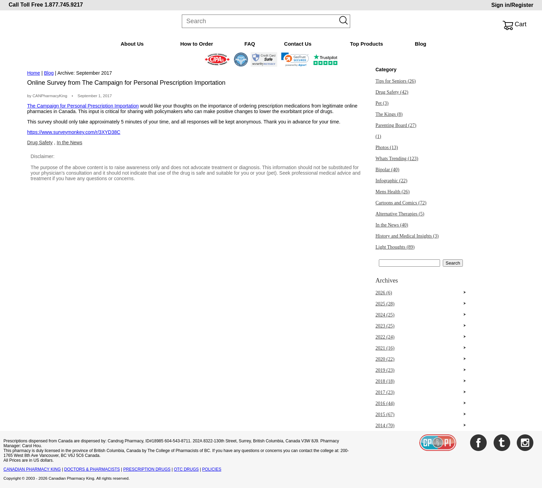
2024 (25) (384, 314)
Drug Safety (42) (391, 92)
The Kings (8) (389, 114)
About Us (132, 44)
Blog (420, 44)
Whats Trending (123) (396, 158)
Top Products (366, 44)
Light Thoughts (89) (394, 247)
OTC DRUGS (186, 469)
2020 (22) (384, 359)
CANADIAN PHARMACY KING (32, 469)
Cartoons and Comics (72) (400, 202)
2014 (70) (384, 425)
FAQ (249, 44)
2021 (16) (384, 348)
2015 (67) (384, 414)
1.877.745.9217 (64, 5)
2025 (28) (384, 303)
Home (33, 73)
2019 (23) (384, 370)
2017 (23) (384, 392)
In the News (69, 142)
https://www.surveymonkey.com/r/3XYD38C (73, 132)
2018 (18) (384, 381)
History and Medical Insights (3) (407, 236)
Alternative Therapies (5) (399, 214)
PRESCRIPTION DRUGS (147, 469)
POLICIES (211, 469)
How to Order (196, 44)
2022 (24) (384, 337)
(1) (378, 136)
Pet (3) (382, 103)
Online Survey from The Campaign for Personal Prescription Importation (126, 82)
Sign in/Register (512, 5)
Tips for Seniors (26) (395, 81)
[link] (295, 59)
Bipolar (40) (387, 169)
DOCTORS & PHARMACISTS (92, 469)
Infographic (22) (391, 180)
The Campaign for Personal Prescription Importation (83, 106)
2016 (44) (384, 403)
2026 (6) (383, 292)
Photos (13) (386, 147)
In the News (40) (391, 225)
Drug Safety (40, 142)
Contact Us (297, 44)
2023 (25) (384, 326)
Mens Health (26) (392, 191)
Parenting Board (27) (395, 125)
